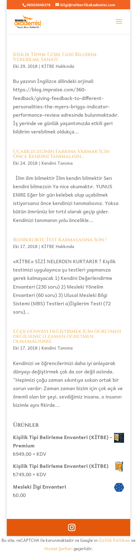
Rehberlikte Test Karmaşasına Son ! (59, 239)
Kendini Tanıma (57, 162)
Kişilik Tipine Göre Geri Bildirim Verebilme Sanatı (54, 57)
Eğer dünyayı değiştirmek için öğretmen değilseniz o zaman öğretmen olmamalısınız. (67, 336)
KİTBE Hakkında (57, 66)
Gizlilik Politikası (114, 540)
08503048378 (38, 5)
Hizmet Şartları (58, 548)
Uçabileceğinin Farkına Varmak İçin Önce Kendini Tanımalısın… (61, 154)
